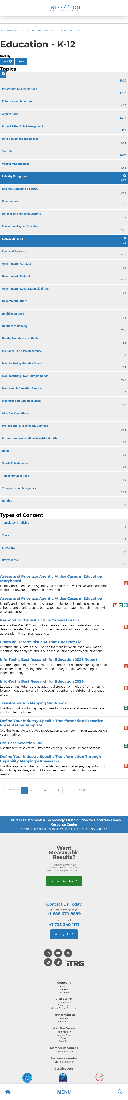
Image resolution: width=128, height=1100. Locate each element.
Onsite (64, 1038)
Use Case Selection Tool (22, 743)
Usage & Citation (64, 998)
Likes (21, 61)
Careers (64, 989)
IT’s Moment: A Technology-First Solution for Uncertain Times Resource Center (71, 822)
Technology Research (12, 30)
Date (7, 61)
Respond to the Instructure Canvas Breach (39, 620)
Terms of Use (64, 1002)
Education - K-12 (70, 30)
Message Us (64, 934)
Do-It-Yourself (64, 1031)
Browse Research (64, 1051)
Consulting (64, 1041)
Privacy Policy (64, 1005)
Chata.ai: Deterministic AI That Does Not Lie (41, 642)
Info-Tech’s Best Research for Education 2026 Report (48, 659)
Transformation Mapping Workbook (33, 703)
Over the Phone (64, 1035)
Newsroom (64, 992)
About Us (64, 986)
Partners (64, 1018)
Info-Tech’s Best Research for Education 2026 (42, 681)
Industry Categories (43, 30)
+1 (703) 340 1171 (97, 828)
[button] (64, 1092)
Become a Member (64, 881)
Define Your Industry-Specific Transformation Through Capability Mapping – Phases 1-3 (50, 758)
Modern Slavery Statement (64, 1008)
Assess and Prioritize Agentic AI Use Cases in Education (51, 598)
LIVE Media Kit (64, 1021)
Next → (84, 790)
